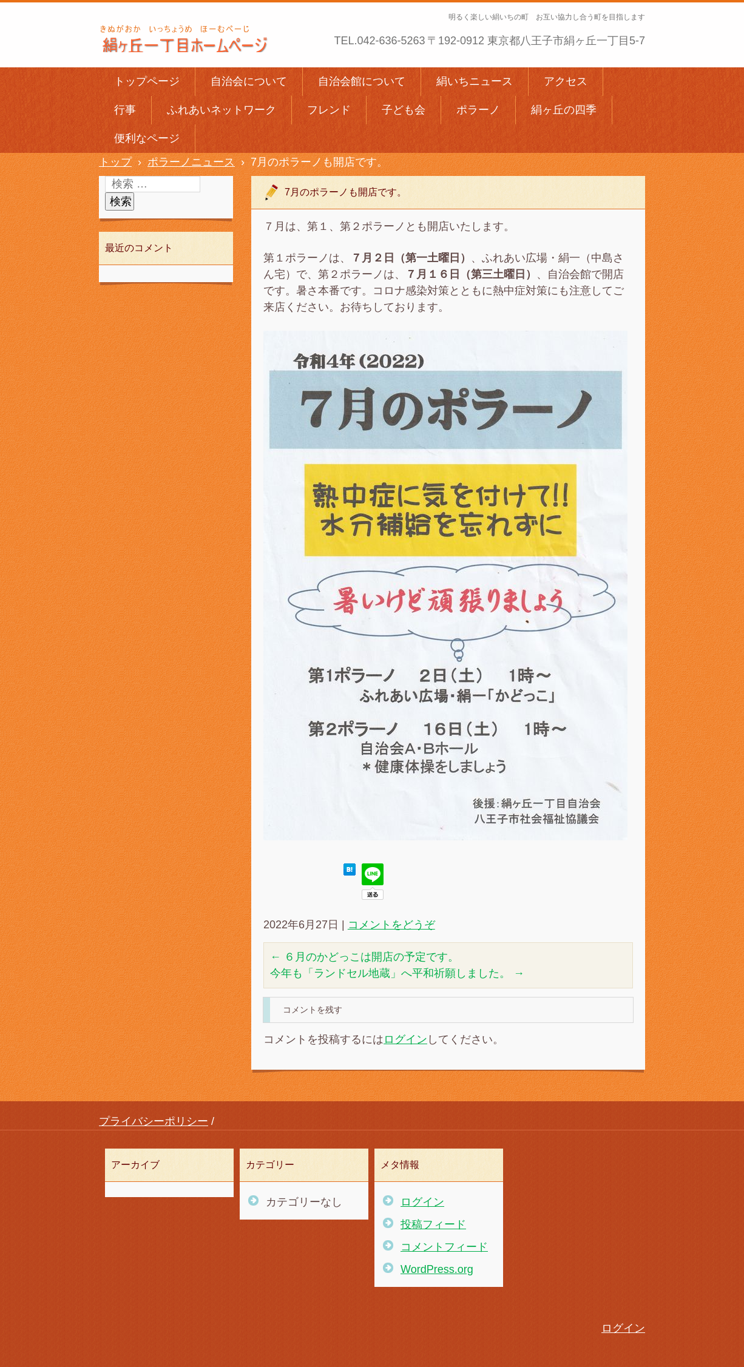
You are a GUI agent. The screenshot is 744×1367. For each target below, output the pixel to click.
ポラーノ (478, 110)
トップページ (147, 81)
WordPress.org (437, 1269)
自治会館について (361, 81)
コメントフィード (444, 1247)
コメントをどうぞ (391, 925)
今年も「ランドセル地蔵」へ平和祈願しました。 (397, 973)
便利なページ (147, 138)
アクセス (565, 81)
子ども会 (403, 110)
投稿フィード (433, 1224)
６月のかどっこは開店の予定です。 (364, 957)
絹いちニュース (474, 81)
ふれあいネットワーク (221, 110)
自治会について (249, 81)
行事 (125, 110)
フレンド (329, 110)
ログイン (405, 1039)
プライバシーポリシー (153, 1121)
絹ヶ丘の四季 (564, 110)
